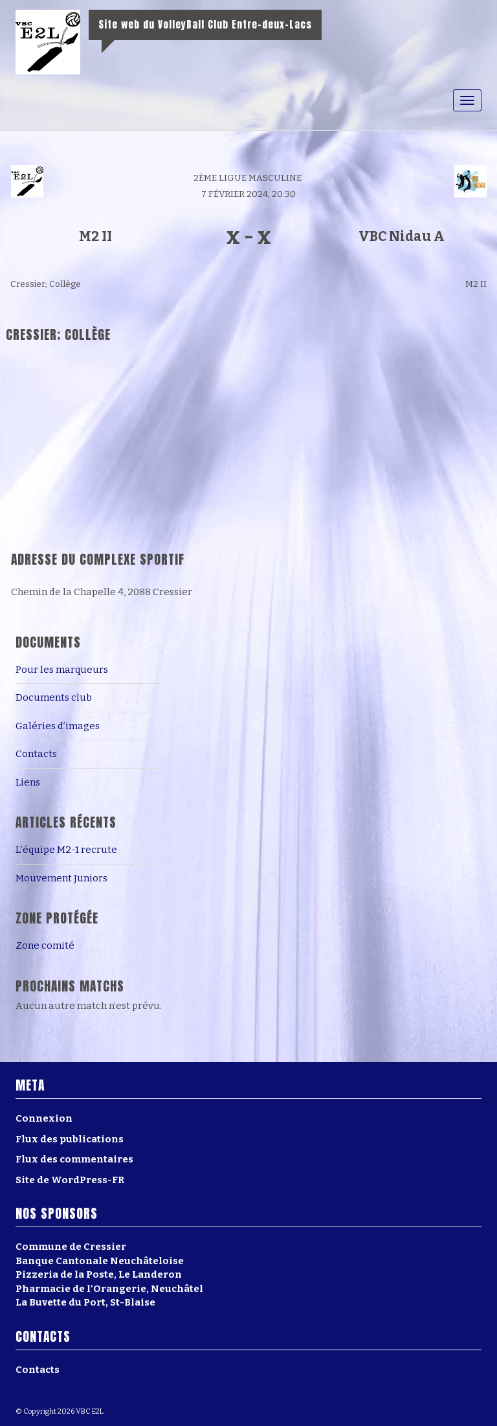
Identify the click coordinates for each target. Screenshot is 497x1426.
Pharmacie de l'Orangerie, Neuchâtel (109, 1289)
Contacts (36, 754)
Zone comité (45, 945)
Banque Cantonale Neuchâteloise (100, 1261)
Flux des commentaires (74, 1159)
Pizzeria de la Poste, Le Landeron (99, 1274)
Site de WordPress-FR (70, 1180)
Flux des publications (70, 1139)
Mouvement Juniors (61, 878)
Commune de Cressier (71, 1246)
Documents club (54, 697)
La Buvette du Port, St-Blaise (85, 1302)
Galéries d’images (58, 726)
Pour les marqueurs (62, 669)
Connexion (44, 1118)
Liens (28, 782)
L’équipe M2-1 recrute (66, 849)
